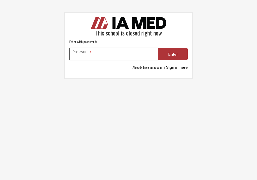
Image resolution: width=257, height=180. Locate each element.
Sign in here (177, 67)
